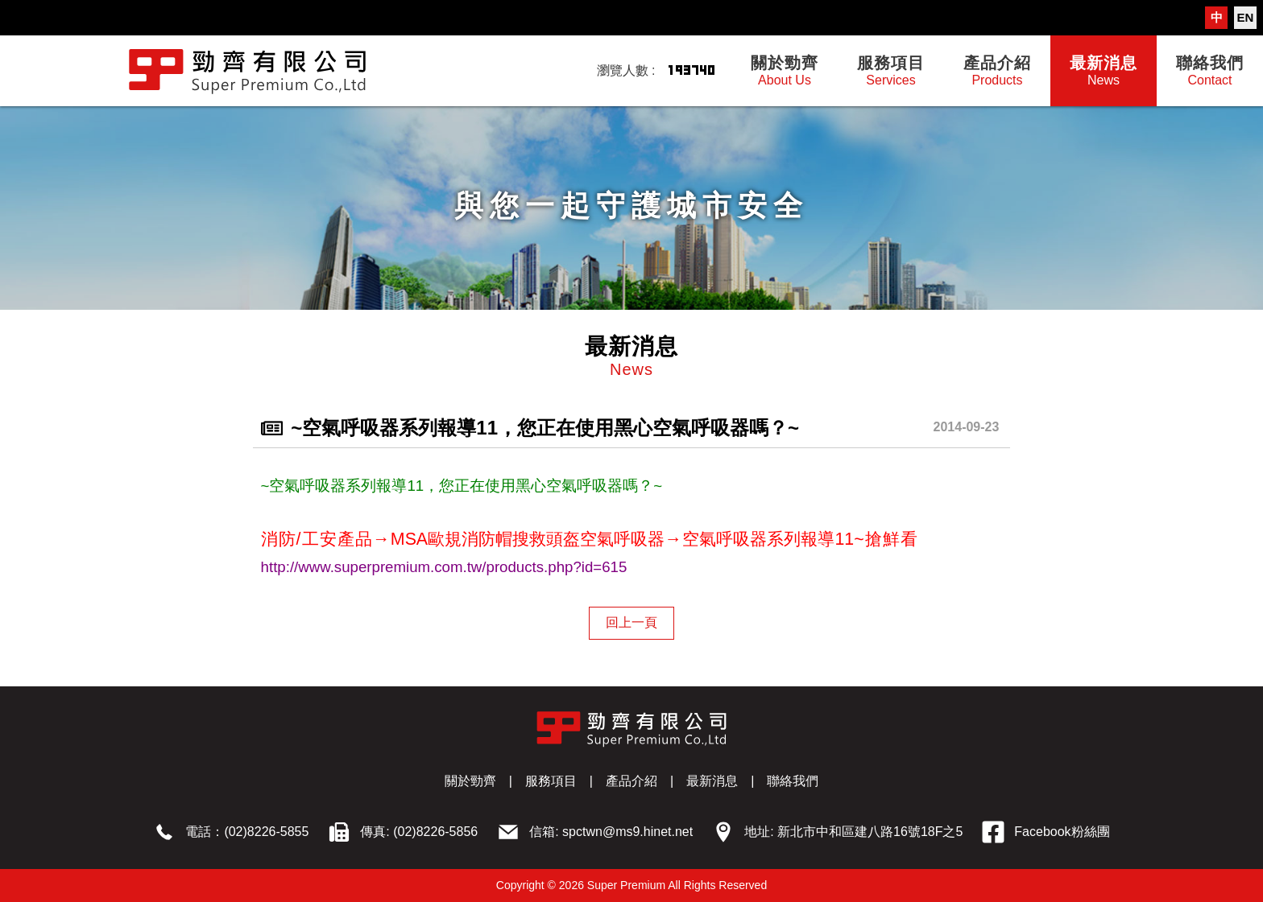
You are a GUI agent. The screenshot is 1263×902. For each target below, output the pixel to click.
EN (1245, 17)
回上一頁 (631, 622)
